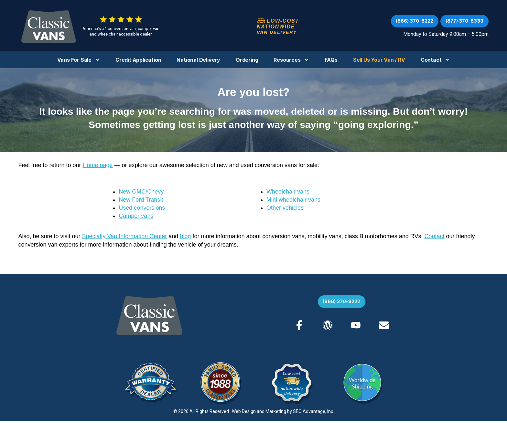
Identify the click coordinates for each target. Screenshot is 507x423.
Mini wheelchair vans (293, 199)
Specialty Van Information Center (124, 236)
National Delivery (198, 60)
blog (185, 236)
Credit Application (138, 60)
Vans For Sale (78, 60)
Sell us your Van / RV (379, 60)
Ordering (247, 60)
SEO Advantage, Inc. (313, 413)
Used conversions (142, 208)
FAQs (331, 60)
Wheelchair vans (287, 191)
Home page (98, 165)
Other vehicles (285, 208)
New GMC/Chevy (141, 191)
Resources (291, 60)
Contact (435, 60)
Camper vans (136, 216)
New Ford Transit (141, 199)
